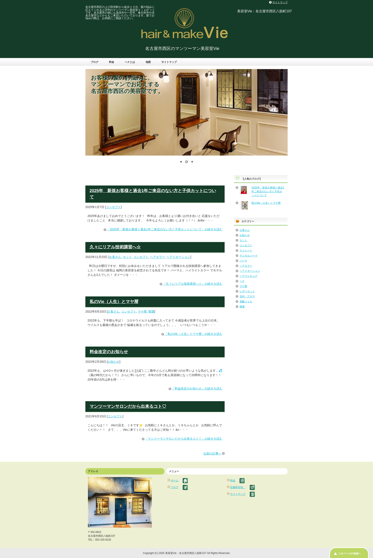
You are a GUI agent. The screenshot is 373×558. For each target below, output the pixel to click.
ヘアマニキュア (248, 276)
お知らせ (113, 361)
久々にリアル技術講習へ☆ (115, 247)
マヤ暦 (142, 311)
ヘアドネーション (178, 257)
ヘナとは (130, 62)
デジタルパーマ (248, 255)
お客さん (115, 257)
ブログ (94, 62)
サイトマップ (169, 62)
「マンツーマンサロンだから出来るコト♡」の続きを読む (183, 438)
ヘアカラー (157, 257)
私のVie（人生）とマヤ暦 (114, 301)
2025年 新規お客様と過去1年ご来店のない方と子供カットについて (267, 191)
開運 (151, 311)
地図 (148, 62)
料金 (111, 62)
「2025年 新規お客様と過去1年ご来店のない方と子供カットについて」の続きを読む (164, 229)
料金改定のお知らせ (109, 351)
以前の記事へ (212, 453)
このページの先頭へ (349, 553)
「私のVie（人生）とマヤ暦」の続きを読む (193, 334)
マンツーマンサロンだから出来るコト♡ (128, 406)
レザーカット (247, 291)
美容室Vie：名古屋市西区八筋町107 (264, 11)
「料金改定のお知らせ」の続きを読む (197, 388)
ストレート (246, 250)
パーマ (243, 260)
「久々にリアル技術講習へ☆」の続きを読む (192, 283)
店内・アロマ (247, 296)
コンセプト (113, 207)
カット (127, 257)
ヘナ (242, 281)
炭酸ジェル (246, 301)
